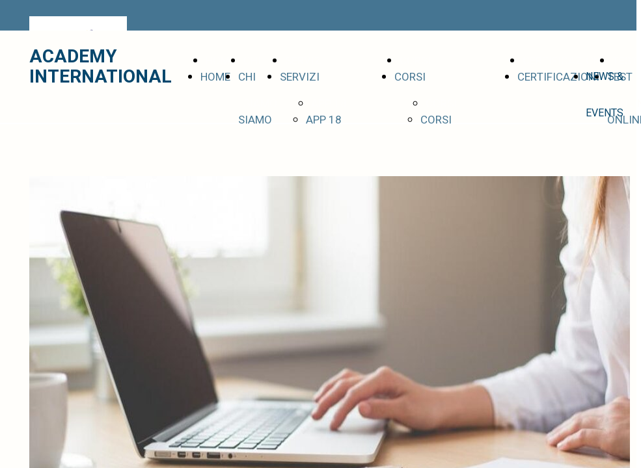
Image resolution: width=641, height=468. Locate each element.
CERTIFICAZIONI (558, 77)
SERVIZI (300, 77)
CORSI (410, 77)
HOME (215, 77)
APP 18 (324, 120)
